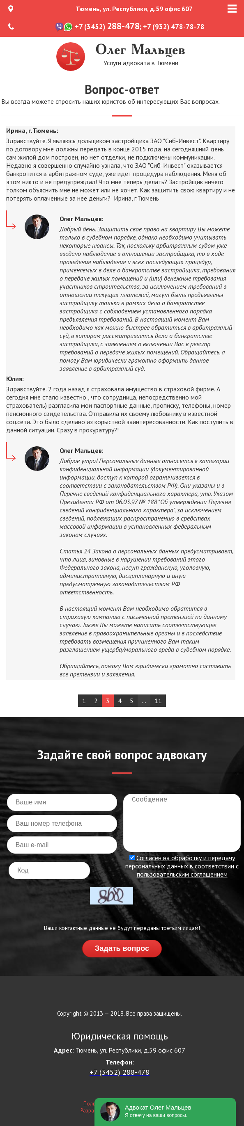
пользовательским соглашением (182, 874)
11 (158, 701)
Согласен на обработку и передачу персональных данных (180, 862)
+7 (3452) (107, 26)
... (144, 701)
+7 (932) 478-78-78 (174, 26)
